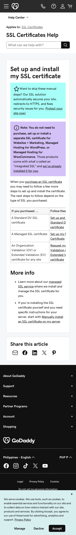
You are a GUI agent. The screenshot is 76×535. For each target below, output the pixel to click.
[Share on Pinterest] (54, 353)
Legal (20, 481)
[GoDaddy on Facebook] (6, 467)
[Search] (65, 45)
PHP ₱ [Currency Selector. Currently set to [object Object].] (66, 457)
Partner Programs (15, 406)
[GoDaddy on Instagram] (16, 467)
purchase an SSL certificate (43, 181)
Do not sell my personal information (38, 489)
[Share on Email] (15, 353)
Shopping (9, 426)
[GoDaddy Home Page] (19, 440)
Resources (10, 396)
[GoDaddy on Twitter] (35, 467)
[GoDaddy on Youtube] (45, 467)
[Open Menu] (4, 6)
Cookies (54, 481)
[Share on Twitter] (44, 353)
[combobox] (33, 45)
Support (8, 385)
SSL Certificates (32, 26)
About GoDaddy (14, 375)
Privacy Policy (36, 481)
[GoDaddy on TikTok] (26, 467)
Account (9, 416)
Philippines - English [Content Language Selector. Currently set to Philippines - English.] (19, 457)
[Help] (53, 6)
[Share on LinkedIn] (34, 353)
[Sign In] (62, 6)
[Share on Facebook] (25, 353)
